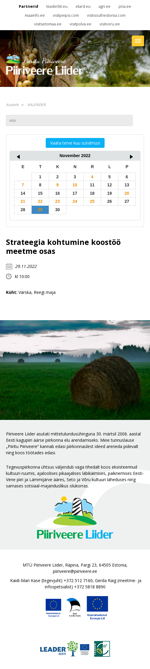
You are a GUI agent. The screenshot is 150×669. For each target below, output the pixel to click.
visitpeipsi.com (66, 15)
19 (109, 193)
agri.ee (105, 6)
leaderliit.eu (57, 6)
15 (40, 193)
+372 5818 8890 (89, 587)
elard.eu (83, 6)
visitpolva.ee (80, 24)
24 (75, 201)
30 (57, 209)
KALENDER (36, 104)
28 (23, 209)
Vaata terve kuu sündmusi (75, 143)
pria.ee (125, 6)
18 (92, 193)
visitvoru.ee (110, 24)
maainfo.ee (35, 15)
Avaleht (12, 104)
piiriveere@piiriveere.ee (75, 571)
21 (23, 201)
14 (23, 193)
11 (92, 184)
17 (75, 193)
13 (127, 184)
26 (109, 201)
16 (57, 193)
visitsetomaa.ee (48, 24)
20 (127, 193)
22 (40, 201)
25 (92, 201)
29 (40, 209)
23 (57, 201)
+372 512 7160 (78, 580)
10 (75, 184)
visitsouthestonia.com (106, 15)
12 (109, 184)
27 (127, 201)
